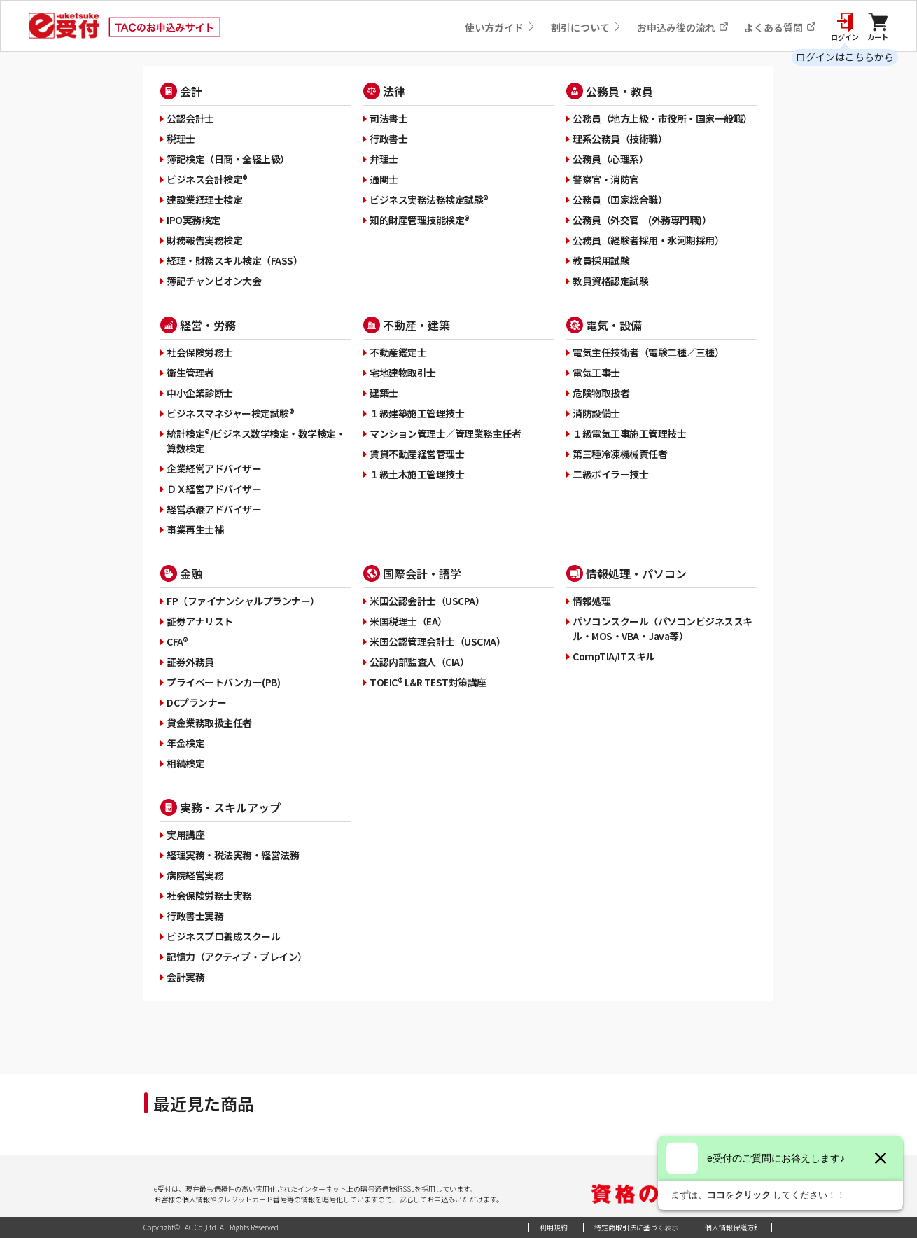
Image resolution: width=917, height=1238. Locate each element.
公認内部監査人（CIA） (419, 662)
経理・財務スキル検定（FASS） (234, 260)
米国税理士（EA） (408, 621)
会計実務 (185, 977)
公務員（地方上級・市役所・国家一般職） (662, 118)
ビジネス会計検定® (207, 179)
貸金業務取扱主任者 (209, 723)
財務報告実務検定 (204, 240)
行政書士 (388, 139)
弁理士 (384, 159)
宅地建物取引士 (403, 373)
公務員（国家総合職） (620, 200)
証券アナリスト (200, 621)
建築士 (384, 393)
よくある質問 (780, 27)
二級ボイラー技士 (610, 474)
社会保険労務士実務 (209, 896)
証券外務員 (190, 662)
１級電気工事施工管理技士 (629, 433)
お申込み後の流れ (683, 27)
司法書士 (388, 118)
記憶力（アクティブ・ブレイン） (237, 957)
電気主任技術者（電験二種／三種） (648, 352)
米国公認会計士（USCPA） (427, 601)
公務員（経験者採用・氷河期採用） (648, 240)
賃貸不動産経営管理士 (417, 454)
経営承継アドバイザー (214, 509)
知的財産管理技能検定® (420, 220)
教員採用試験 (601, 260)
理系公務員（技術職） (620, 139)
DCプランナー (197, 702)
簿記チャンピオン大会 (214, 281)
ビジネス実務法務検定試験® (429, 200)
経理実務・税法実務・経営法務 (233, 855)
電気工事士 (596, 373)
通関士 (384, 179)
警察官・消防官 (606, 179)
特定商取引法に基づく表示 (636, 1227)
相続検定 (185, 763)
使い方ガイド (500, 27)
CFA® (177, 641)
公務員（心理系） (610, 159)
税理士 (181, 139)
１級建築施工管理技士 (417, 413)
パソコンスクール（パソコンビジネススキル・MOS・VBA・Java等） (662, 628)
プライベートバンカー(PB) (223, 682)
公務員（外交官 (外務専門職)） (642, 220)
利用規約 (554, 1227)
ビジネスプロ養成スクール (223, 936)
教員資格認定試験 (610, 281)
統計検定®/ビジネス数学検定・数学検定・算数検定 (256, 440)
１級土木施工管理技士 (417, 474)
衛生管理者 (190, 373)
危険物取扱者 (601, 393)
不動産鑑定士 (398, 352)
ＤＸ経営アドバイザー (214, 489)
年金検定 (185, 743)
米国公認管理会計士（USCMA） (437, 641)
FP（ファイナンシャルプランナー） (243, 601)
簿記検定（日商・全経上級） (228, 159)
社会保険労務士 (200, 352)
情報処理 (591, 601)
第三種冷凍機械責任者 (620, 454)
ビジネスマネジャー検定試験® (230, 413)
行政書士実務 (195, 916)
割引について (586, 27)
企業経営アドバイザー (214, 468)
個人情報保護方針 (733, 1227)
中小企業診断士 (200, 393)
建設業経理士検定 (204, 200)
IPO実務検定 (193, 220)
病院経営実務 (195, 875)
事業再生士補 (195, 529)
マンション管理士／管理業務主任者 (445, 433)
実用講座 (185, 835)
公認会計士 (190, 118)
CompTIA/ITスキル (614, 656)
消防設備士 (596, 413)
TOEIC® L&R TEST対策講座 (428, 682)
